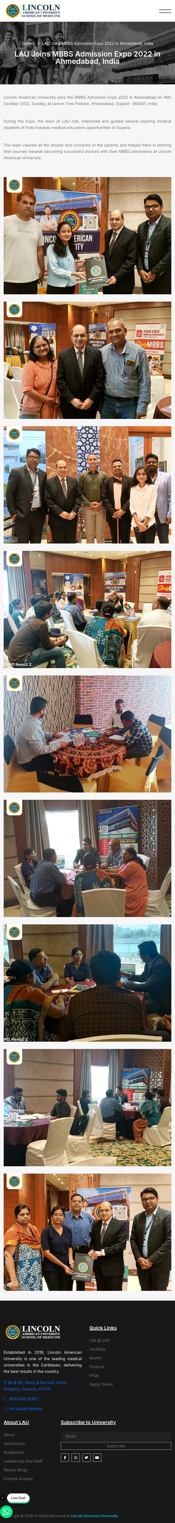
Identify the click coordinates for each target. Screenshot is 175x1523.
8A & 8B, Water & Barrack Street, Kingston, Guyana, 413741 (36, 1385)
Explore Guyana (18, 1478)
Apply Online (101, 1384)
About (9, 1434)
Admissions (14, 1443)
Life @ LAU (99, 1340)
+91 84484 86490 (23, 1408)
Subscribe (116, 1446)
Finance (96, 1366)
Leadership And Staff (23, 1461)
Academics (14, 1452)
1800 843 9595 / (21, 1398)
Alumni (95, 1357)
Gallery (28, 43)
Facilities (97, 1349)
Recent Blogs (16, 1469)
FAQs (94, 1375)
